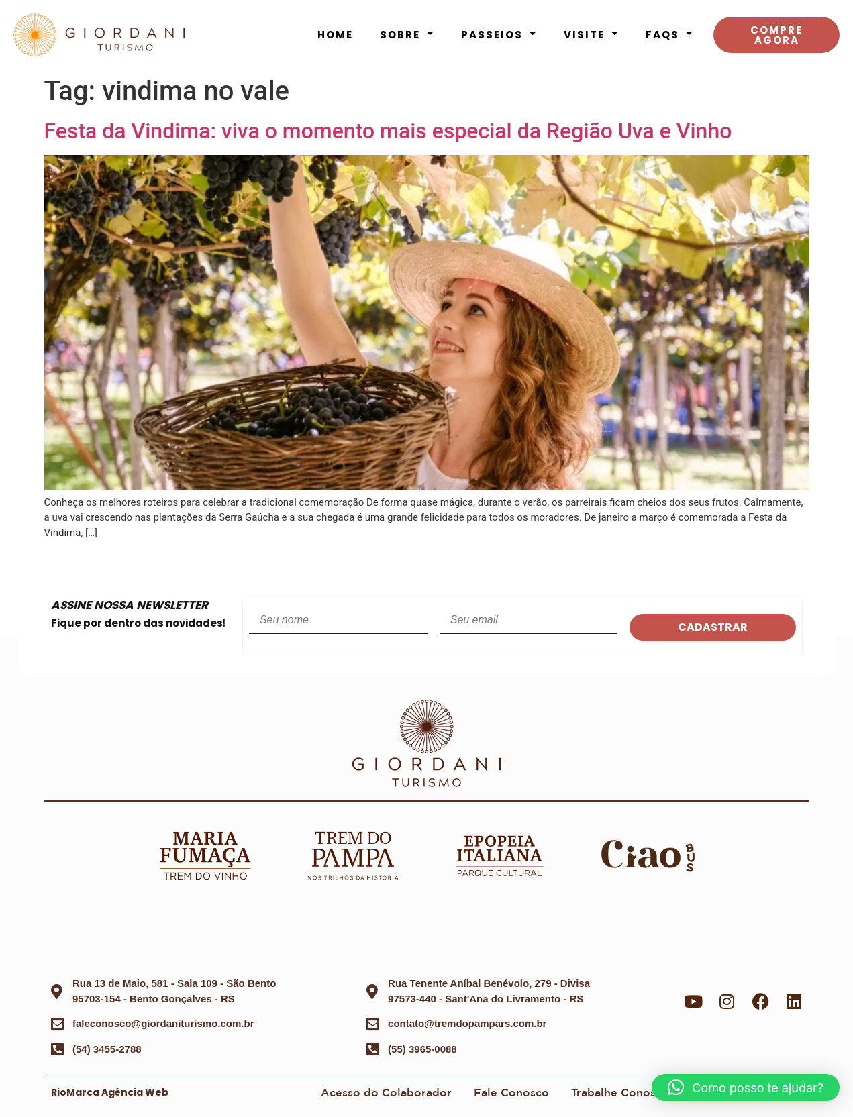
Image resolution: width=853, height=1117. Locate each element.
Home (335, 35)
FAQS (669, 35)
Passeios (499, 35)
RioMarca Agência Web (109, 1092)
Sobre (407, 35)
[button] (746, 1087)
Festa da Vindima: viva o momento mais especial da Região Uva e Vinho (388, 131)
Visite (591, 35)
